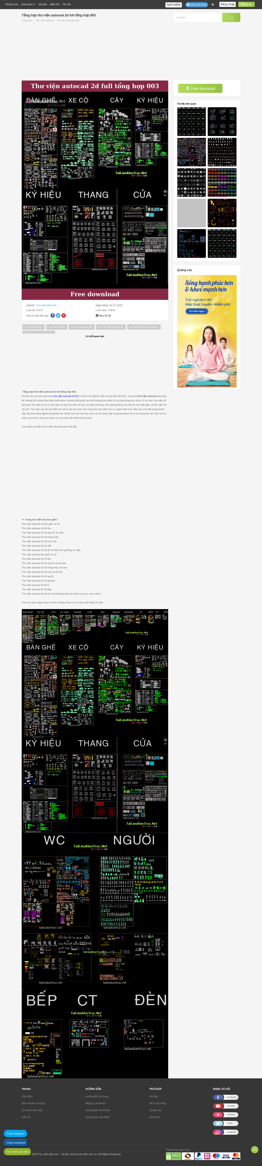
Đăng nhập (227, 4)
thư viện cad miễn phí (81, 327)
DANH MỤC (27, 4)
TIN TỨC (66, 4)
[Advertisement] (131, 52)
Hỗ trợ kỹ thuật (157, 1103)
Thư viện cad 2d (56, 327)
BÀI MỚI (43, 4)
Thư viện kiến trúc (46, 305)
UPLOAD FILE (197, 4)
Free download (200, 88)
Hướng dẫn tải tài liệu (97, 1110)
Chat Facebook (16, 1142)
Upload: (31, 305)
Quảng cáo (155, 1110)
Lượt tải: (31, 310)
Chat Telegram (15, 1133)
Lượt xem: (102, 310)
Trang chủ (27, 20)
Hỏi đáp (153, 1096)
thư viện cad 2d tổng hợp (111, 327)
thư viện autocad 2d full (66, 396)
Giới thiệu (27, 1096)
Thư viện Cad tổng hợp (68, 20)
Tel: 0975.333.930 (17, 1151)
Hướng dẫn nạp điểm (97, 1117)
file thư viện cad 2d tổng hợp (39, 333)
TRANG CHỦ (11, 4)
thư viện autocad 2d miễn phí (144, 327)
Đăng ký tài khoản (95, 1103)
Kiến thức (154, 1117)
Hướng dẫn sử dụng (97, 1096)
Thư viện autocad (33, 327)
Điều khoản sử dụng (33, 1103)
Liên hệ (26, 1117)
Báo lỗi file (105, 315)
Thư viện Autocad (44, 20)
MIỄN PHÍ (54, 4)
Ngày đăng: (103, 305)
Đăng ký (246, 4)
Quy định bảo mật (32, 1110)
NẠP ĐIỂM (174, 4)
